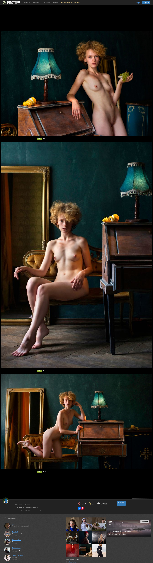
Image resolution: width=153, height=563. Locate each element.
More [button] (55, 2)
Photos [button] (27, 2)
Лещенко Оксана (22, 504)
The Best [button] (46, 2)
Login (138, 2)
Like (39, 138)
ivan (13, 524)
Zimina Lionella (16, 548)
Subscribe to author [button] (121, 503)
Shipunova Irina (16, 540)
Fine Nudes (72, 562)
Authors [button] (36, 2)
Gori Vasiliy (15, 532)
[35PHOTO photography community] (11, 3)
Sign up (146, 2)
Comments (11, 518)
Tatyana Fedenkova (17, 556)
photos (76, 559)
